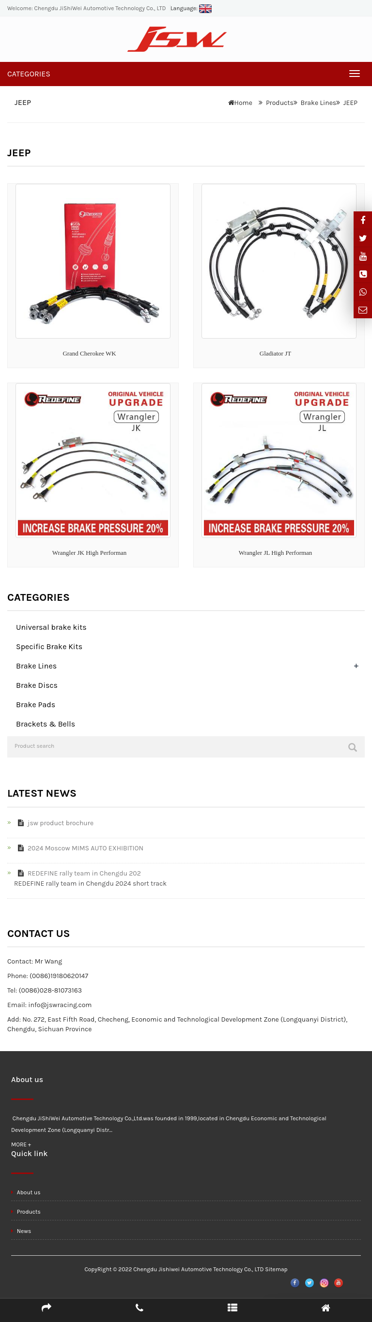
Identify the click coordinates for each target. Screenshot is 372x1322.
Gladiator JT (275, 353)
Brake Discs (37, 685)
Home (243, 103)
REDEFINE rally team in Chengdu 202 (77, 873)
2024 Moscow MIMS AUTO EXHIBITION (78, 848)
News (21, 1231)
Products (280, 103)
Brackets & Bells (45, 723)
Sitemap (276, 1269)
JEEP (350, 103)
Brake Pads (35, 704)
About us (26, 1192)
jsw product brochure (53, 823)
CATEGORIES (28, 73)
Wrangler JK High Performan (89, 552)
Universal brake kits (51, 627)
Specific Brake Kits (49, 646)
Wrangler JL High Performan (275, 552)
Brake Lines (319, 103)
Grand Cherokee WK (89, 353)
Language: (191, 8)
